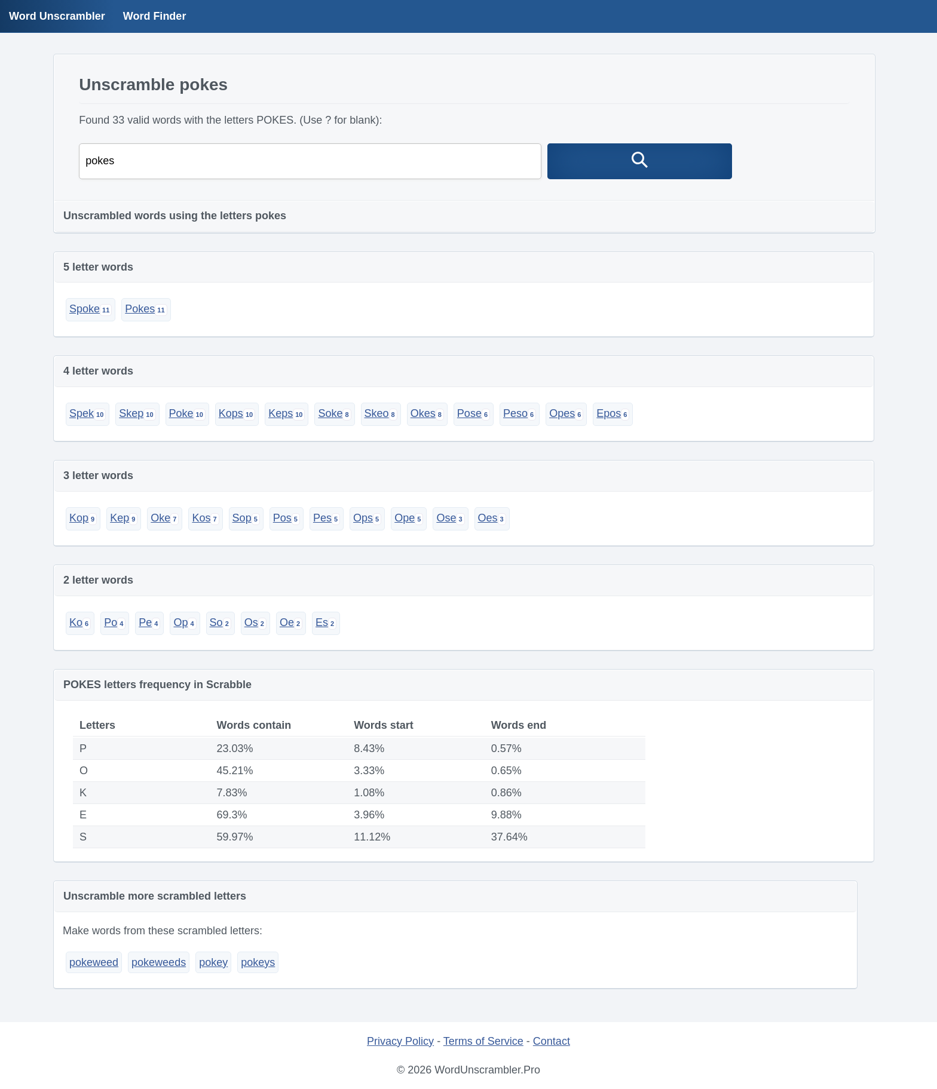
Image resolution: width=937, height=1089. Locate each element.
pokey (213, 962)
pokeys (258, 962)
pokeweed (93, 962)
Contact (551, 1041)
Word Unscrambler (57, 16)
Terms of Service (483, 1041)
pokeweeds (158, 962)
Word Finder (154, 16)
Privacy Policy (400, 1041)
